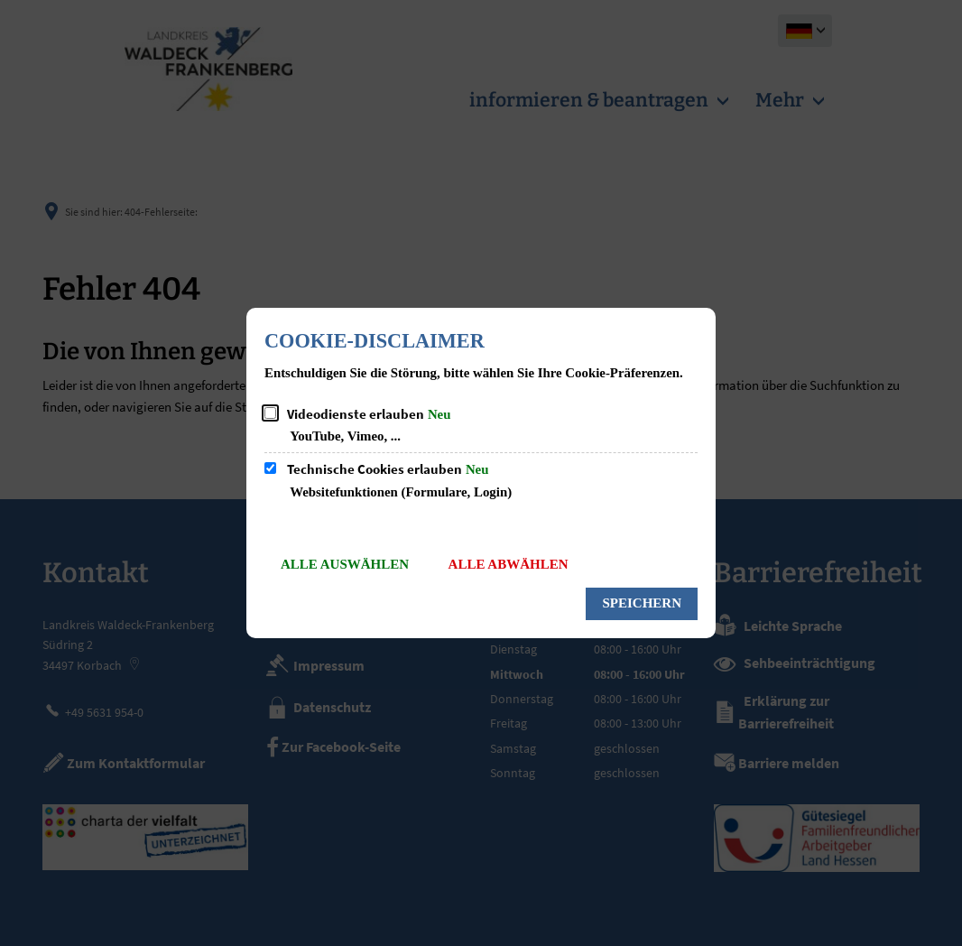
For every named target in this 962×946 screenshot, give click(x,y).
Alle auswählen (345, 564)
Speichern (641, 603)
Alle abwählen (509, 564)
